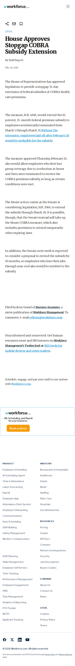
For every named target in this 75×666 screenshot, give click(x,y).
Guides (44, 533)
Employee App (11, 498)
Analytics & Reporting (14, 602)
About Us (45, 585)
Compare (45, 544)
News (43, 596)
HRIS (5, 590)
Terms (43, 625)
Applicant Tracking (13, 619)
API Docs (45, 538)
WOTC (6, 613)
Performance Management (18, 579)
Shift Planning (10, 556)
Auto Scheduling (12, 521)
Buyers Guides (48, 567)
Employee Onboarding (15, 510)
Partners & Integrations (53, 550)
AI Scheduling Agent (14, 475)
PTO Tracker (9, 608)
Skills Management (13, 561)
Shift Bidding (10, 527)
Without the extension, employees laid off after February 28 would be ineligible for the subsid (37, 135)
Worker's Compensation (16, 538)
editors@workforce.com (45, 317)
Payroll (6, 492)
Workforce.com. (21, 383)
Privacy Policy (47, 619)
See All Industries (49, 510)
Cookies (44, 613)
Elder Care (46, 498)
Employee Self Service (15, 567)
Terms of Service (65, 654)
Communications (12, 515)
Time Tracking (11, 573)
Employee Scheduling (15, 469)
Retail (43, 486)
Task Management (13, 596)
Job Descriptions (49, 561)
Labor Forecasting (13, 486)
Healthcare (46, 475)
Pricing (44, 527)
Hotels (43, 481)
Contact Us (46, 590)
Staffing (44, 492)
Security (44, 556)
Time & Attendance (13, 481)
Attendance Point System (17, 504)
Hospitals (45, 504)
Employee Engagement (16, 585)
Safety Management (14, 533)
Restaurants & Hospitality (54, 469)
